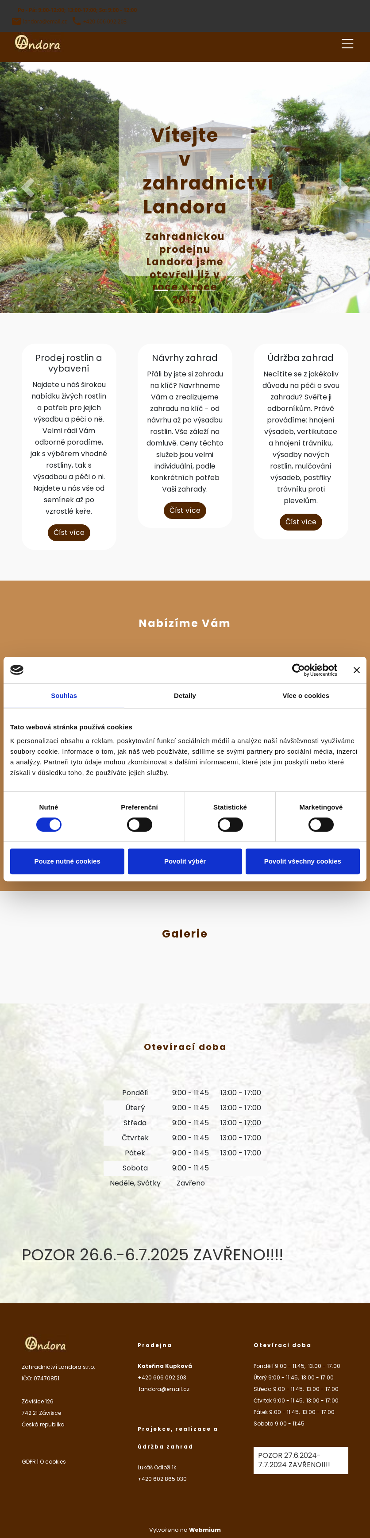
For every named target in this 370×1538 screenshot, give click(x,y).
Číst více (69, 532)
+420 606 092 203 (105, 21)
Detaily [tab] (185, 695)
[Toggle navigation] (347, 42)
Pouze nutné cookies (67, 861)
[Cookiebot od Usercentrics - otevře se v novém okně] (298, 670)
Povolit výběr (185, 861)
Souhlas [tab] (64, 695)
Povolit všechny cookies (302, 861)
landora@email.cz (45, 21)
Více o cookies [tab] (306, 695)
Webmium (205, 1530)
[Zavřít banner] (357, 670)
